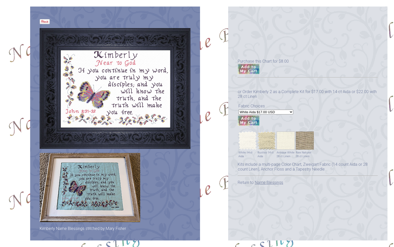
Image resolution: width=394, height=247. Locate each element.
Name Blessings (269, 182)
